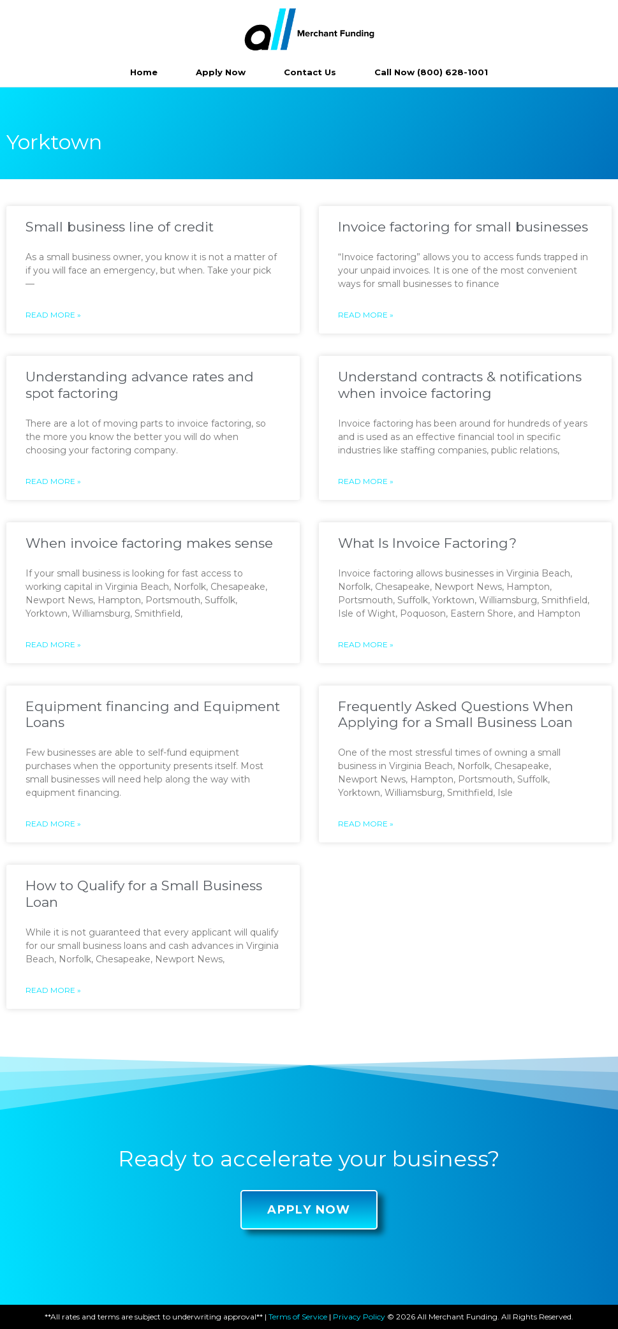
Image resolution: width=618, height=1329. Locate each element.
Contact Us (310, 72)
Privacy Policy (359, 1316)
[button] (309, 1210)
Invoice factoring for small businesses (463, 227)
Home (144, 72)
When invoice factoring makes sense (149, 543)
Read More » (53, 314)
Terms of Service (298, 1316)
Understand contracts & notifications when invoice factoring (460, 384)
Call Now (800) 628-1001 (431, 72)
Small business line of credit (120, 227)
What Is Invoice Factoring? (427, 543)
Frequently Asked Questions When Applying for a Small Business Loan (455, 714)
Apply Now (221, 72)
